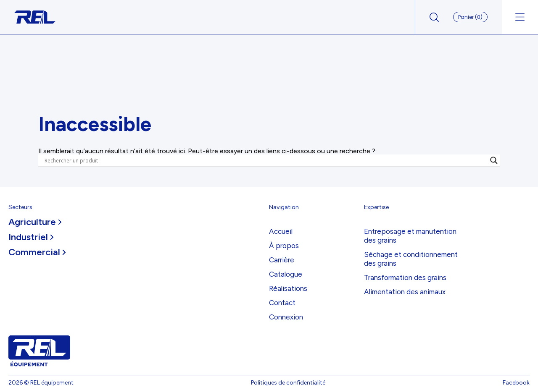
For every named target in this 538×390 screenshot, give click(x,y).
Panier (470, 17)
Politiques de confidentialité (288, 383)
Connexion (286, 317)
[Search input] (265, 160)
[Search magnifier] (494, 160)
